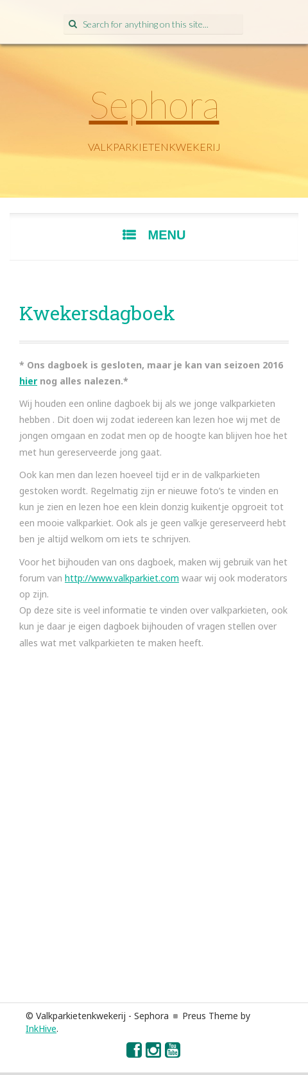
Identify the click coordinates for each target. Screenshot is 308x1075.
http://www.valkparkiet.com (122, 578)
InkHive (41, 1028)
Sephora (154, 104)
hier (28, 381)
